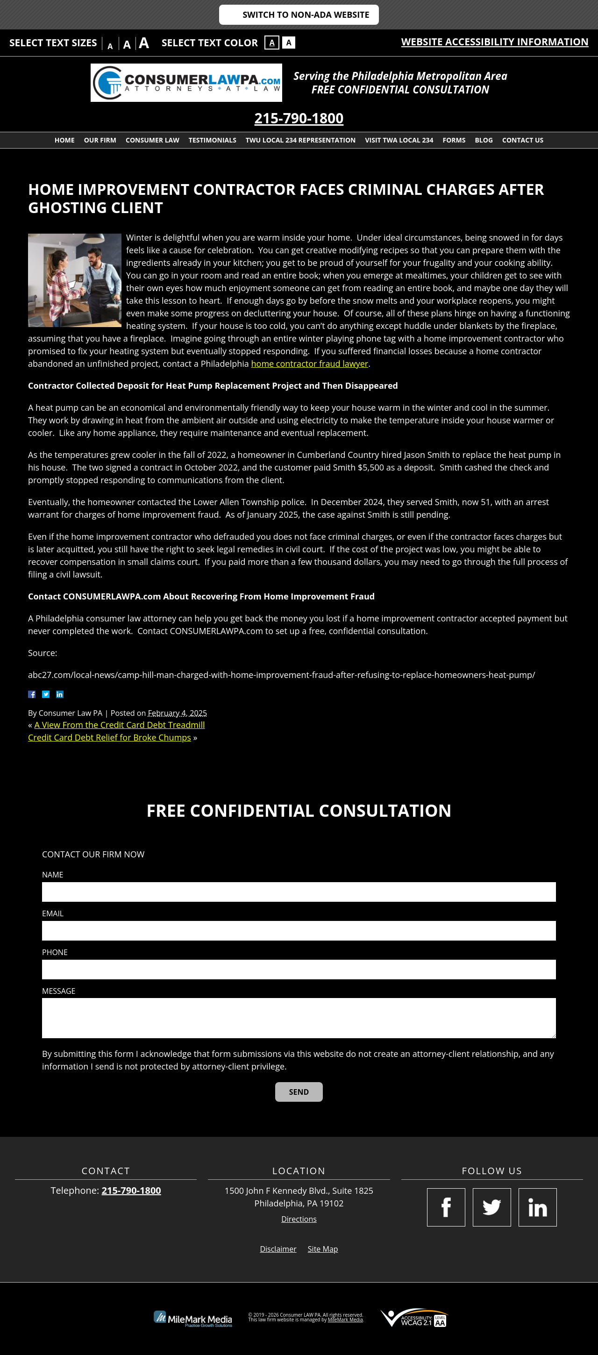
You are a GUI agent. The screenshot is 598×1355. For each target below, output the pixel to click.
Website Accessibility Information (495, 41)
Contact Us (522, 140)
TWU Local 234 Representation (301, 140)
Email (53, 914)
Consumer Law (152, 140)
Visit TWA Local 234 (399, 140)
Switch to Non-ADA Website (305, 14)
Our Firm (100, 140)
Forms (453, 140)
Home (65, 140)
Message (58, 991)
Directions (299, 1219)
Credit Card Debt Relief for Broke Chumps (109, 737)
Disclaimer (278, 1249)
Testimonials (212, 140)
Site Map (323, 1249)
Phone (55, 952)
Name (52, 875)
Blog (484, 140)
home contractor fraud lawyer (310, 363)
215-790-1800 (299, 118)
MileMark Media (345, 1319)
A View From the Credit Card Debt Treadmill (120, 724)
